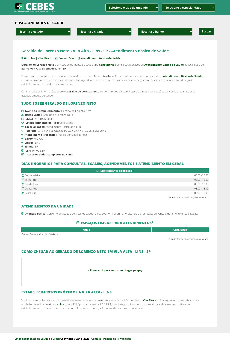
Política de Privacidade (117, 338)
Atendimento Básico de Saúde (100, 58)
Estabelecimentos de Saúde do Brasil (37, 338)
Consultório (66, 58)
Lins (32, 58)
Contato (96, 338)
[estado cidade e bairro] (43, 32)
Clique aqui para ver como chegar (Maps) (115, 270)
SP (25, 58)
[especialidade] (188, 8)
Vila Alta (43, 58)
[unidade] (131, 8)
